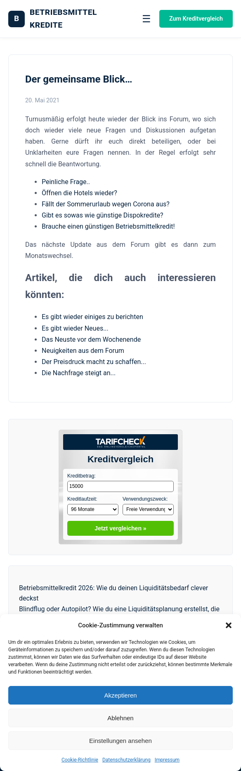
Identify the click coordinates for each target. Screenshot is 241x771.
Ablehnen (120, 717)
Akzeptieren (120, 695)
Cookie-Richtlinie (79, 760)
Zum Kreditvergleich (196, 18)
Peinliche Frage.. (66, 182)
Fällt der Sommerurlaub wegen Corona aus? (106, 204)
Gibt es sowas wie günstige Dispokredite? (102, 215)
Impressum (167, 760)
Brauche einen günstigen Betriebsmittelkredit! (108, 226)
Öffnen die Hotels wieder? (79, 193)
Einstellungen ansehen (120, 740)
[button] (228, 625)
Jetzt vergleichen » (120, 528)
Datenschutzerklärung (126, 760)
